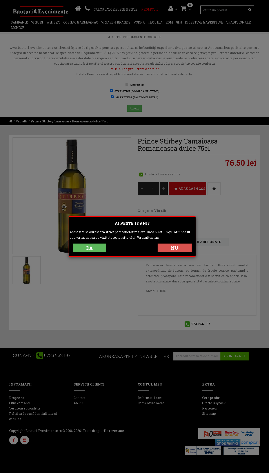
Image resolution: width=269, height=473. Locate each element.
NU (174, 248)
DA (89, 248)
